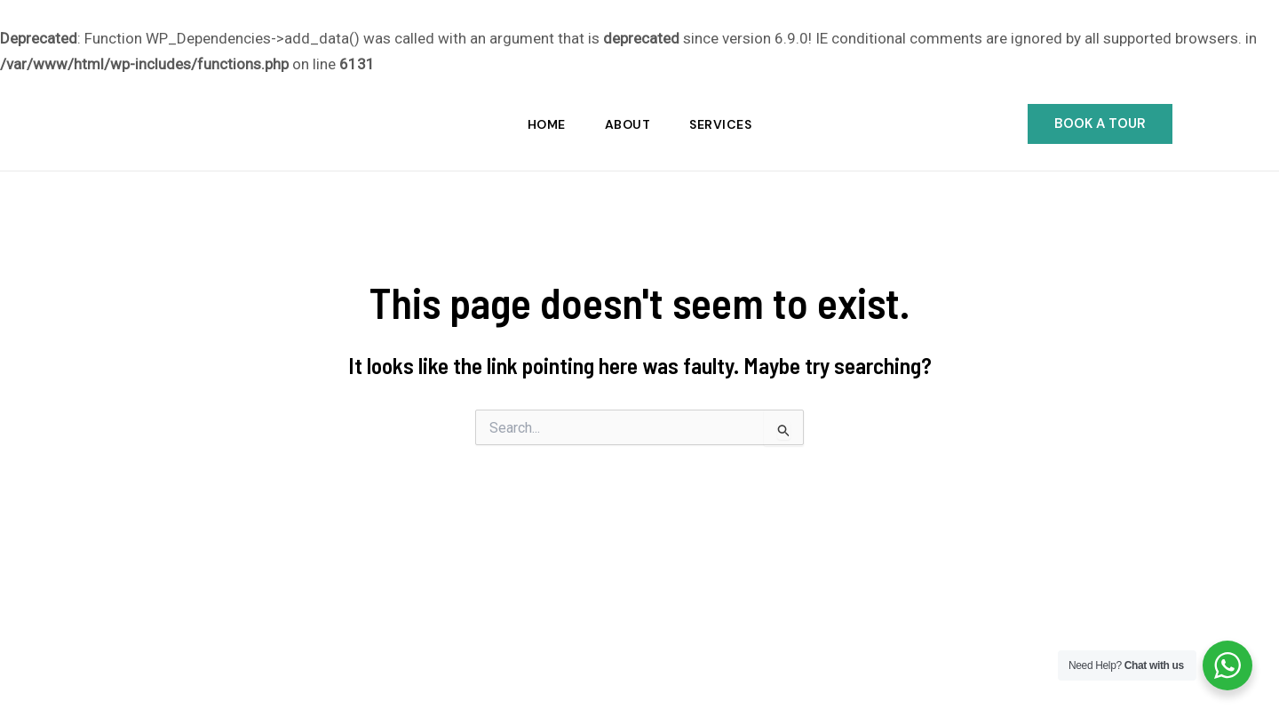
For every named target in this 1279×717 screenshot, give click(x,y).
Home (547, 124)
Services (720, 124)
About (628, 124)
